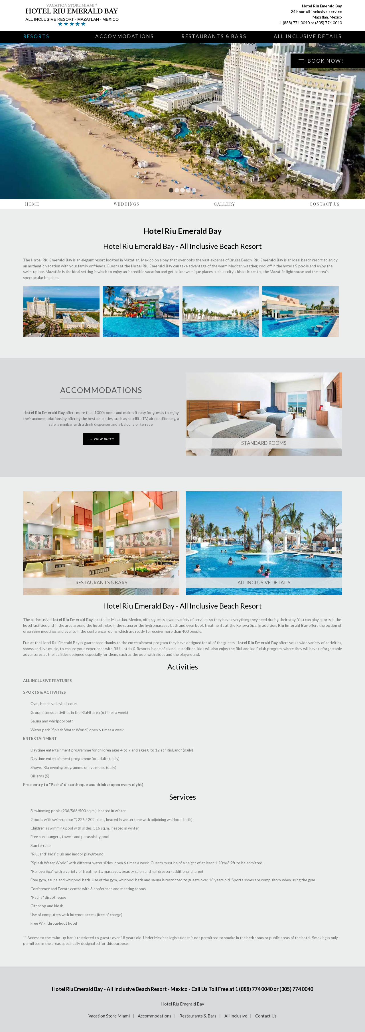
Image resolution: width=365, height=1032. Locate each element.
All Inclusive (235, 1015)
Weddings (126, 204)
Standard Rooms (263, 443)
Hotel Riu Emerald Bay (182, 1003)
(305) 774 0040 (328, 23)
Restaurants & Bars (213, 36)
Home (32, 204)
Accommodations (124, 36)
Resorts (36, 36)
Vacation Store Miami (109, 1015)
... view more (101, 438)
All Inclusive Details (308, 36)
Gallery (224, 204)
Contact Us (325, 204)
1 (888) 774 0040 (295, 23)
